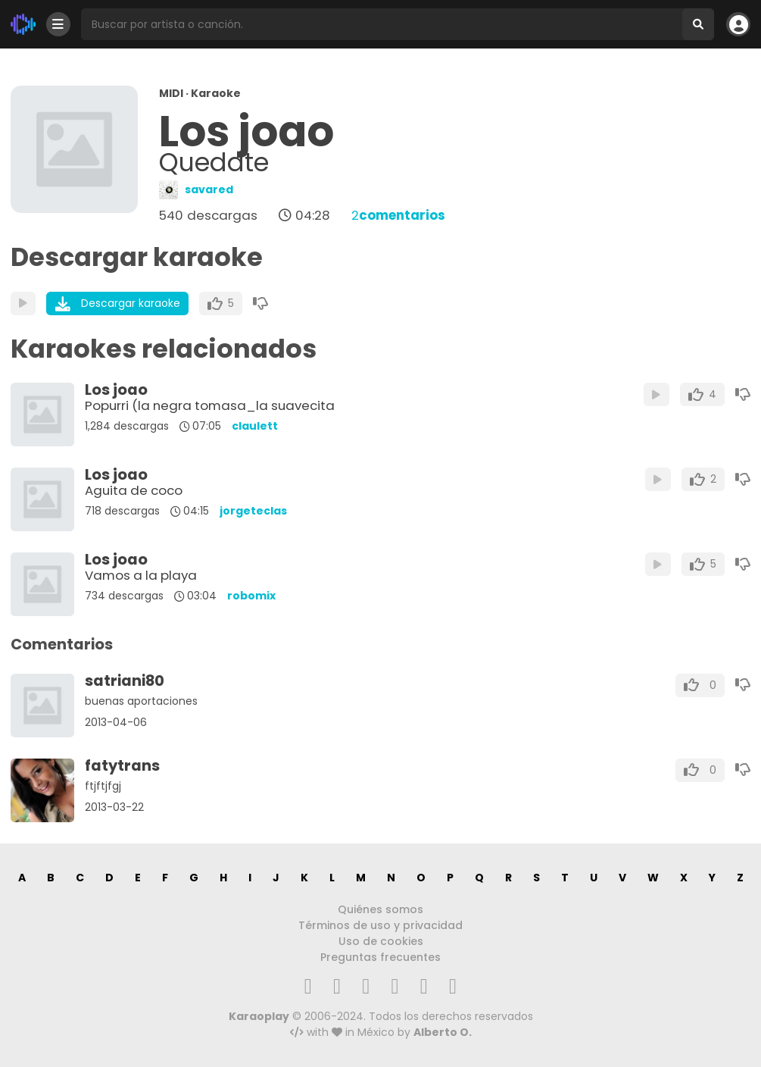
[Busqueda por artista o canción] (381, 24)
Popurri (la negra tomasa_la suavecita (210, 405)
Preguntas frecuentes (380, 957)
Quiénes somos (380, 909)
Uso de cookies (380, 941)
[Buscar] (698, 24)
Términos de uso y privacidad (380, 925)
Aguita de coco (133, 490)
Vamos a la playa (141, 575)
